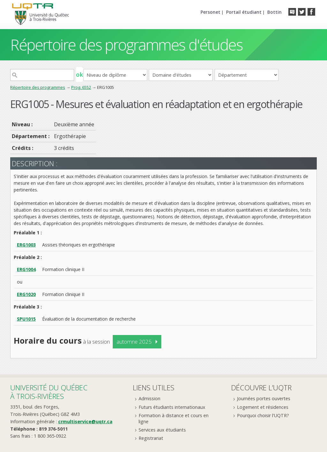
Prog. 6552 (81, 87)
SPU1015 (26, 319)
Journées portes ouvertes (263, 398)
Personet (210, 12)
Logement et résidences (262, 407)
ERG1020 (26, 294)
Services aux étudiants (162, 430)
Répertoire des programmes (37, 87)
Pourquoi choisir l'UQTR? (263, 415)
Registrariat (151, 438)
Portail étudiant (244, 12)
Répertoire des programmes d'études (126, 44)
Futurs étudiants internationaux (172, 407)
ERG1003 (26, 245)
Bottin (274, 12)
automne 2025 (134, 341)
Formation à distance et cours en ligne (174, 418)
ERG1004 (26, 269)
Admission (149, 398)
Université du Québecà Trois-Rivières (48, 392)
